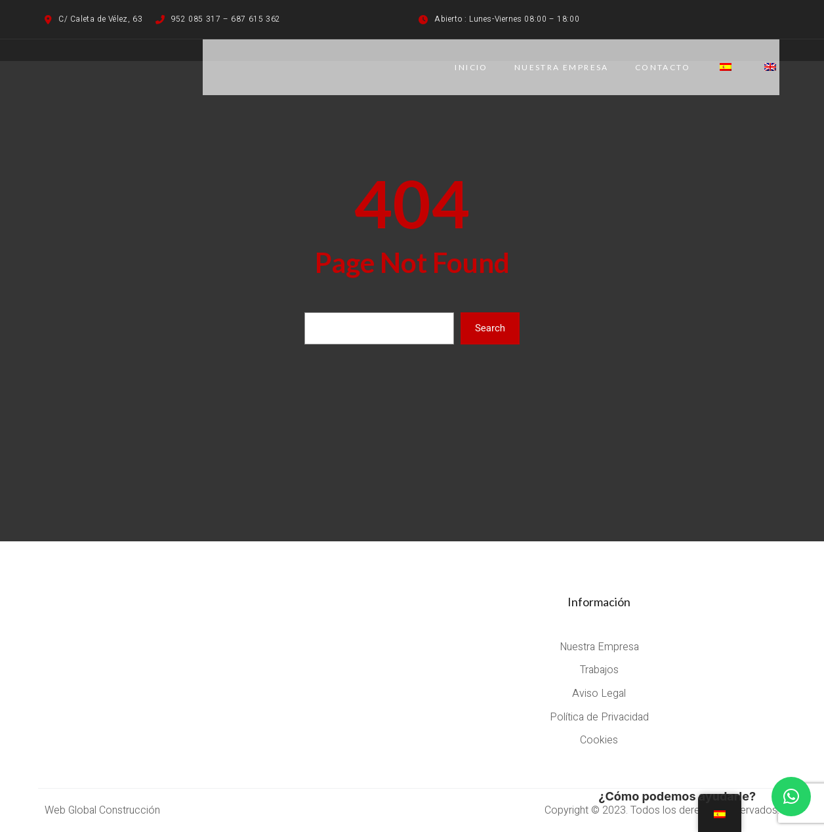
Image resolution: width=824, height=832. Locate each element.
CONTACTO (662, 67)
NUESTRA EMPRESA (561, 67)
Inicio (471, 67)
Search (490, 328)
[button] (791, 796)
